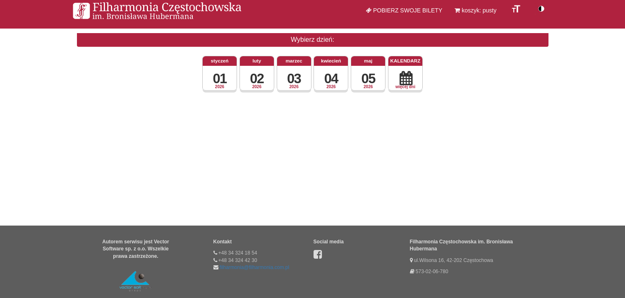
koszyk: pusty (475, 10)
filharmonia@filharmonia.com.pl (254, 267)
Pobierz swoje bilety (404, 10)
